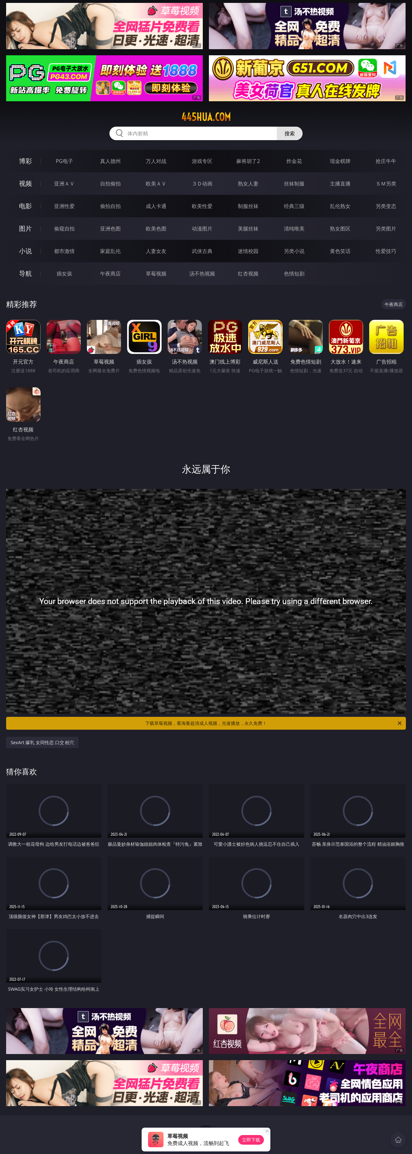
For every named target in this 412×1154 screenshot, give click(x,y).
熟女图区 (340, 228)
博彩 (25, 161)
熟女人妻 (248, 183)
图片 (25, 228)
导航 (25, 273)
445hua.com (206, 117)
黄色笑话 (340, 251)
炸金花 (294, 161)
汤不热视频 (202, 273)
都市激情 (64, 251)
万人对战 (156, 161)
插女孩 (64, 273)
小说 (25, 251)
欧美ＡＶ (156, 183)
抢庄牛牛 (386, 161)
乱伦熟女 (340, 206)
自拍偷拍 (110, 183)
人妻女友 (156, 251)
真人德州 (110, 161)
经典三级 (294, 206)
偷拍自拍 (110, 206)
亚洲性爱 (64, 206)
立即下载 (251, 1140)
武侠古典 (202, 251)
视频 (25, 183)
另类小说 (294, 251)
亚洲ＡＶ (64, 183)
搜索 (290, 133)
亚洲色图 (110, 228)
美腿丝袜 (248, 228)
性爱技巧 (386, 251)
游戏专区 (202, 161)
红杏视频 (248, 273)
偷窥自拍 (64, 228)
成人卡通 (156, 206)
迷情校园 (248, 251)
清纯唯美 (294, 228)
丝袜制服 (294, 183)
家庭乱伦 (110, 251)
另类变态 (386, 206)
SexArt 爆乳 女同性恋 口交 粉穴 (42, 742)
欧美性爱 (202, 206)
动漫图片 (202, 228)
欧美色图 (156, 228)
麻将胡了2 (248, 161)
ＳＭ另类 (386, 183)
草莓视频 (156, 273)
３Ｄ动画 (202, 183)
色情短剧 (294, 273)
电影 (25, 206)
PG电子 (64, 161)
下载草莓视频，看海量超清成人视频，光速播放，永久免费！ (274, 723)
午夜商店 (110, 273)
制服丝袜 (248, 206)
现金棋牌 (340, 161)
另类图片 (386, 228)
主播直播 (340, 183)
